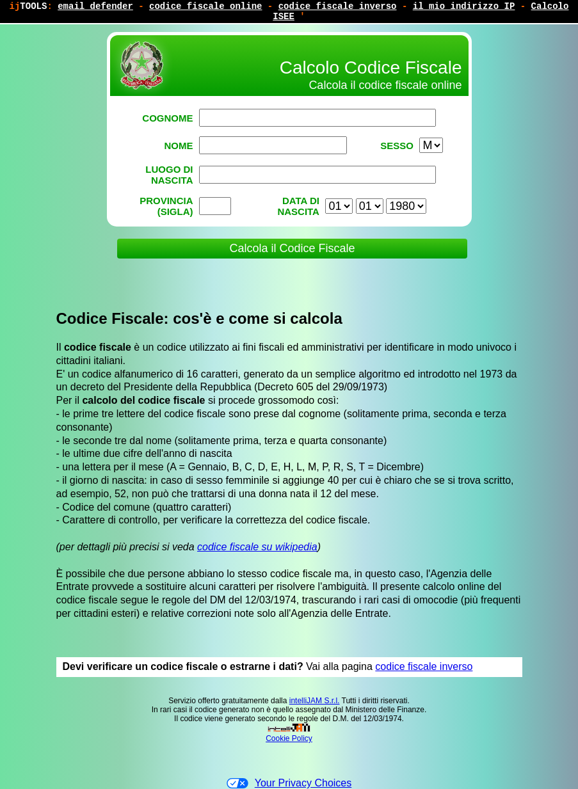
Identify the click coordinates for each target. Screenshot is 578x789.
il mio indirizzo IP (464, 6)
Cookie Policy (289, 738)
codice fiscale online (205, 6)
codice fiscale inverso (423, 666)
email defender (95, 6)
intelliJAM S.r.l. (314, 700)
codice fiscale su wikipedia (257, 546)
